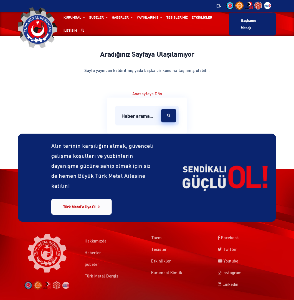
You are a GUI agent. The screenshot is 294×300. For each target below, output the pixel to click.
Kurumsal (72, 17)
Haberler (120, 17)
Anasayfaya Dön (147, 93)
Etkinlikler (202, 17)
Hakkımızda (96, 242)
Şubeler (96, 17)
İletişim (70, 30)
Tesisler (159, 248)
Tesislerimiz (177, 17)
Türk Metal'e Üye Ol (81, 207)
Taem (156, 236)
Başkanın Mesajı (248, 24)
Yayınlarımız (147, 17)
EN (219, 6)
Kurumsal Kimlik (166, 271)
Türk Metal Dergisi (102, 277)
